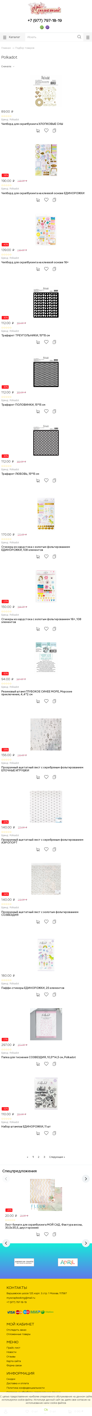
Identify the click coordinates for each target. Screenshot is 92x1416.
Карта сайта (14, 1361)
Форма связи (14, 1365)
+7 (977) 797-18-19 (45, 20)
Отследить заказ (16, 1329)
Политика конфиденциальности (26, 1387)
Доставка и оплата (18, 1383)
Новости (11, 1352)
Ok (46, 1410)
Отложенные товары (18, 1334)
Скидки (11, 1379)
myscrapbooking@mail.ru (21, 1297)
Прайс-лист (13, 1347)
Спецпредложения (19, 1171)
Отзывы (11, 1356)
